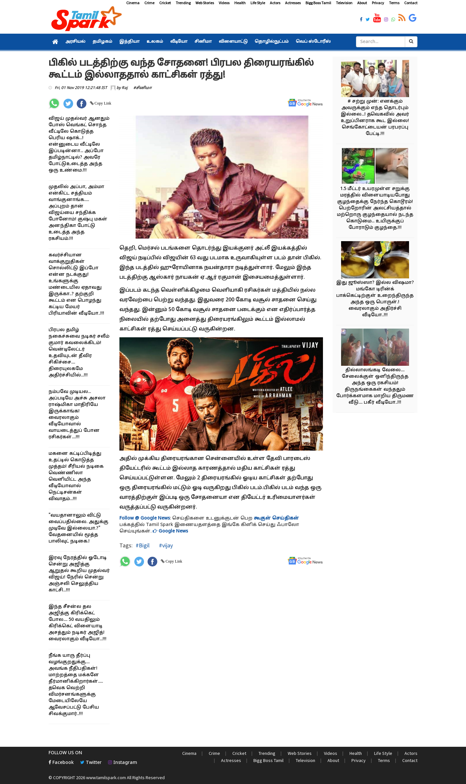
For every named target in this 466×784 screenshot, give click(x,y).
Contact (410, 2)
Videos (224, 2)
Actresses (293, 2)
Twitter (91, 763)
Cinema (132, 2)
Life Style (257, 2)
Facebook (61, 763)
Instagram (122, 763)
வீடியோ (178, 41)
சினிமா (203, 41)
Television (344, 2)
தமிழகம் (102, 41)
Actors (275, 2)
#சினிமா (142, 88)
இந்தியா (129, 41)
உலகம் (155, 41)
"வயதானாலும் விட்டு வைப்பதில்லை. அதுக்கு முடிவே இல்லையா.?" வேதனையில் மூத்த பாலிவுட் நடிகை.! (78, 528)
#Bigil (143, 545)
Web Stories (204, 2)
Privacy (378, 2)
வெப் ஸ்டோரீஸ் (313, 41)
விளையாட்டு (233, 41)
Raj (125, 88)
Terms (394, 2)
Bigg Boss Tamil (318, 2)
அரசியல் (75, 41)
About (362, 2)
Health (240, 2)
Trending (183, 2)
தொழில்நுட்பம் (272, 41)
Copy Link (102, 103)
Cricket (165, 2)
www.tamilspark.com (106, 777)
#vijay (165, 545)
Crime (149, 2)
